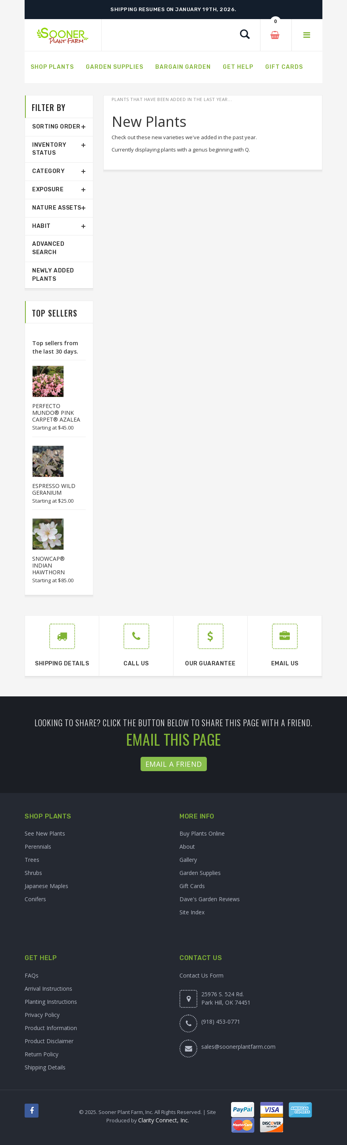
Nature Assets (56, 207)
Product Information (51, 1028)
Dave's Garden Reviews (209, 899)
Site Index (191, 912)
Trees (32, 859)
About (187, 846)
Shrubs (33, 873)
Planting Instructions (51, 1001)
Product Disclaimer (49, 1041)
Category (48, 171)
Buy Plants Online (202, 833)
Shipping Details (45, 1067)
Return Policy (41, 1054)
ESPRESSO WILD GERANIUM (53, 489)
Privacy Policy (42, 1015)
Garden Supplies (200, 873)
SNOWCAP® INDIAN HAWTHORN (48, 565)
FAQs (32, 975)
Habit (41, 226)
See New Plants (45, 833)
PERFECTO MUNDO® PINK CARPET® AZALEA (56, 412)
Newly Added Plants (53, 274)
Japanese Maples (46, 886)
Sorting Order (56, 126)
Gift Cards (192, 886)
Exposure (48, 189)
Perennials (38, 846)
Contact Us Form (201, 975)
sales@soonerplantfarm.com (238, 1046)
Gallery (188, 859)
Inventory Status (49, 149)
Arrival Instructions (48, 988)
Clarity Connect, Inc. (163, 1120)
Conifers (35, 899)
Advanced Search (48, 248)
